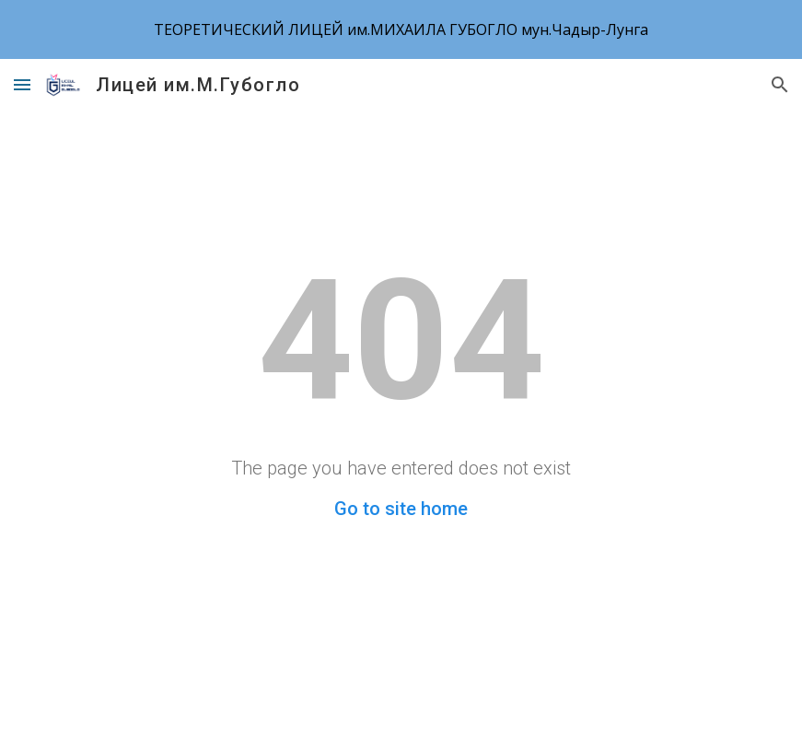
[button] (22, 84)
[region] (401, 29)
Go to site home (401, 509)
